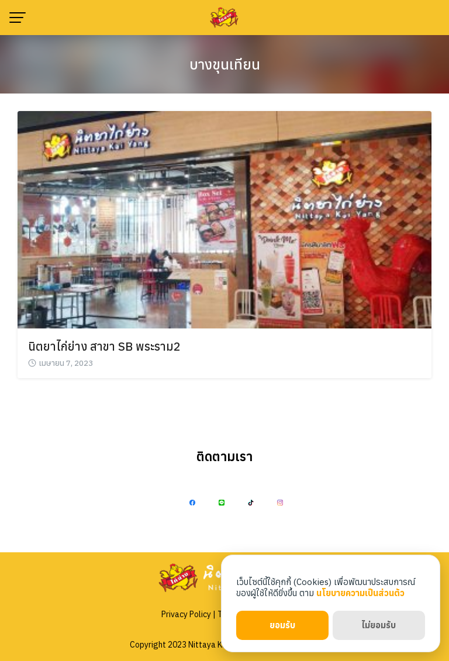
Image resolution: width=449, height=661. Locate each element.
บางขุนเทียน (224, 64)
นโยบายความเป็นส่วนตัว (360, 592)
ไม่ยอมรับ (378, 625)
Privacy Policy (186, 614)
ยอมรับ (282, 625)
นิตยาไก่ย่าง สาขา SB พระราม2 (104, 346)
